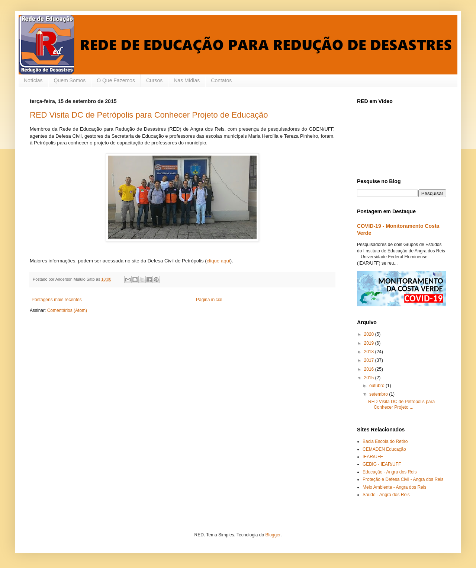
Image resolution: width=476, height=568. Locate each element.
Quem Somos (70, 80)
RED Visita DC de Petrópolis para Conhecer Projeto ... (401, 404)
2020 (369, 334)
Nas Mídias (187, 80)
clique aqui (218, 261)
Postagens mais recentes (57, 299)
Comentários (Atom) (67, 310)
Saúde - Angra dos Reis (386, 494)
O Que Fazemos (116, 80)
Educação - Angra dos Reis (389, 472)
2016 (369, 369)
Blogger (272, 534)
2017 (369, 360)
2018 (369, 351)
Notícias (33, 80)
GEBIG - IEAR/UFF (382, 464)
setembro (379, 394)
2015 (369, 377)
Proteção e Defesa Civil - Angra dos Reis (403, 479)
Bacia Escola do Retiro (385, 441)
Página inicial (209, 299)
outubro (377, 385)
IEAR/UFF (373, 456)
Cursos (154, 80)
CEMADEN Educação (384, 449)
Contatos (221, 80)
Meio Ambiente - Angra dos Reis (394, 487)
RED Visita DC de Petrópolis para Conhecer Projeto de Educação (149, 114)
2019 (369, 343)
